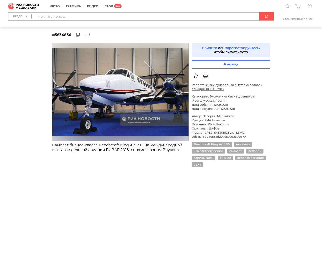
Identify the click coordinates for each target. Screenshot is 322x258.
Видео (92, 6)
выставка (243, 144)
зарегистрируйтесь (242, 48)
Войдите (209, 48)
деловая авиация (250, 158)
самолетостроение (208, 151)
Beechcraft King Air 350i (212, 144)
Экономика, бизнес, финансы (232, 96)
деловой (254, 151)
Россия (221, 100)
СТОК (109, 6)
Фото (55, 6)
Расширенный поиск (298, 19)
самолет (235, 151)
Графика (73, 6)
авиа (197, 164)
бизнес (225, 158)
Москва (208, 100)
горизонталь (203, 158)
